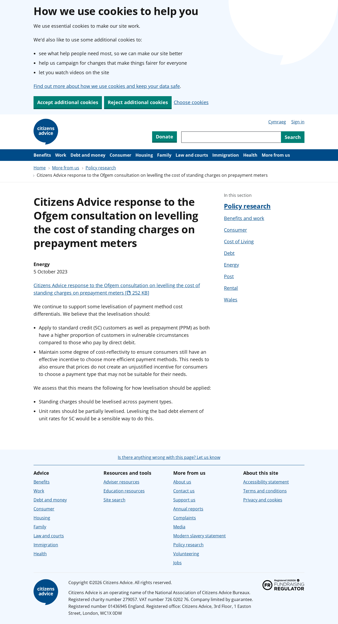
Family (164, 155)
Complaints (184, 518)
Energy (231, 265)
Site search (114, 500)
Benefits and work (244, 218)
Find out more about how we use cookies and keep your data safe (107, 86)
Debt (229, 253)
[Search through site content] (231, 137)
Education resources (124, 491)
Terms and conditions (265, 491)
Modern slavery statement (199, 536)
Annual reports (188, 509)
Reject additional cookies (138, 102)
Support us (184, 500)
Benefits (42, 155)
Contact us (184, 491)
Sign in (297, 122)
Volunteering (186, 554)
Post (229, 276)
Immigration (225, 155)
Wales (230, 299)
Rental (231, 288)
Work (60, 155)
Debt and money (88, 155)
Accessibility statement (266, 482)
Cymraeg (277, 122)
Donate (164, 136)
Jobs (177, 563)
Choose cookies (191, 102)
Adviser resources (121, 482)
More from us (276, 155)
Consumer (120, 155)
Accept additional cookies (67, 102)
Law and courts (192, 155)
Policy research (101, 168)
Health (250, 155)
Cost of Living (239, 241)
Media (179, 527)
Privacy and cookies (262, 500)
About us (182, 482)
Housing (144, 155)
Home (40, 168)
